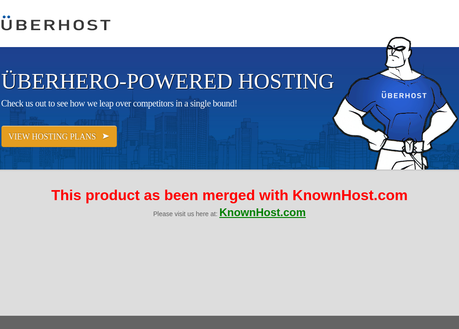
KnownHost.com (262, 212)
